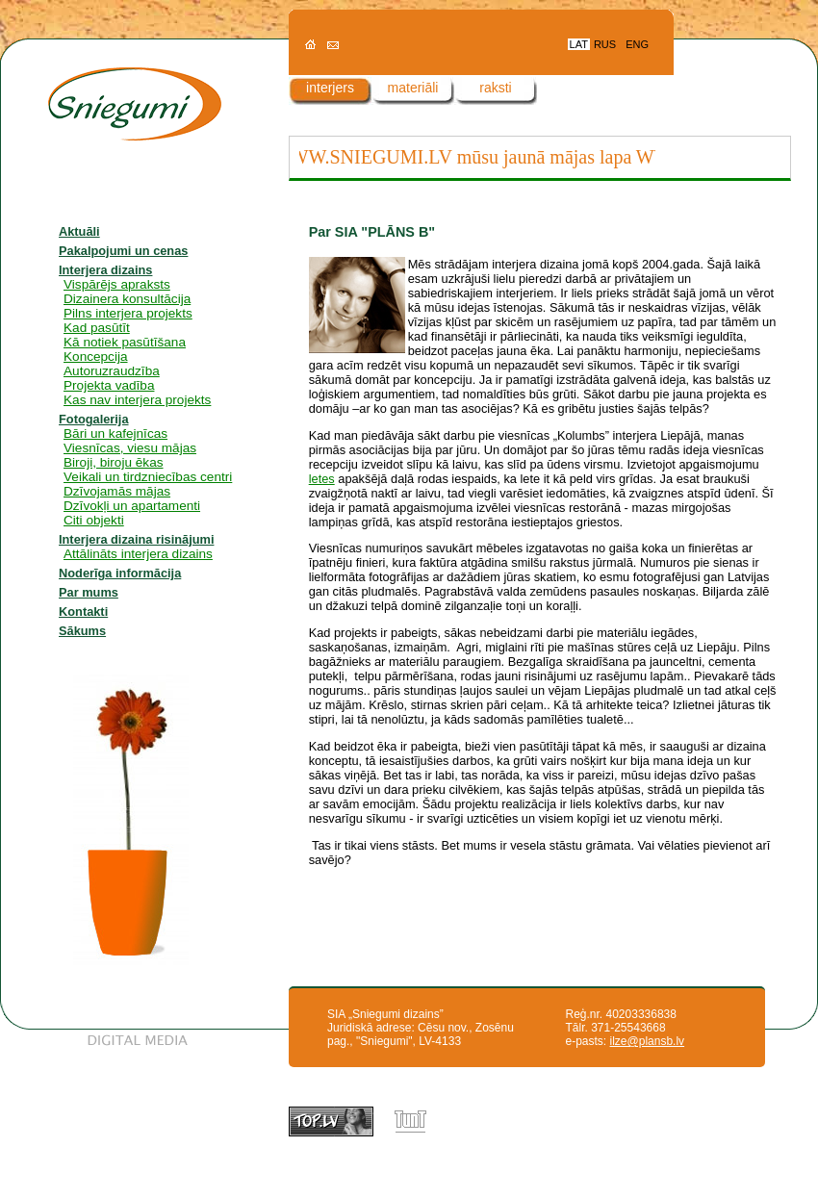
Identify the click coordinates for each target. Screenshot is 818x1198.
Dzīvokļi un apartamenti (132, 505)
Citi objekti (94, 520)
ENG (637, 44)
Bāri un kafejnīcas (115, 433)
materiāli (413, 87)
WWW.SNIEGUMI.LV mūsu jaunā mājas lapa (456, 156)
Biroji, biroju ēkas (114, 462)
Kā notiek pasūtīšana (125, 342)
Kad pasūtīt (97, 327)
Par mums (88, 592)
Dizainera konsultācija (127, 299)
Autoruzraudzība (112, 371)
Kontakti (83, 611)
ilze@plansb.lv (647, 1041)
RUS (605, 44)
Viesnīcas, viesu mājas (130, 448)
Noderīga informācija (120, 573)
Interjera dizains (105, 270)
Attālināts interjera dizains (138, 554)
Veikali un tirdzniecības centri (148, 477)
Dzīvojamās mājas (117, 491)
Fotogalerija (94, 419)
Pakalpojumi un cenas (123, 250)
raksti (495, 87)
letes (322, 479)
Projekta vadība (109, 385)
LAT (579, 44)
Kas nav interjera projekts (137, 400)
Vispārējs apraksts (117, 284)
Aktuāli (79, 231)
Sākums (82, 631)
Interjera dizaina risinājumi (136, 539)
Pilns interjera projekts (128, 313)
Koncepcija (96, 356)
